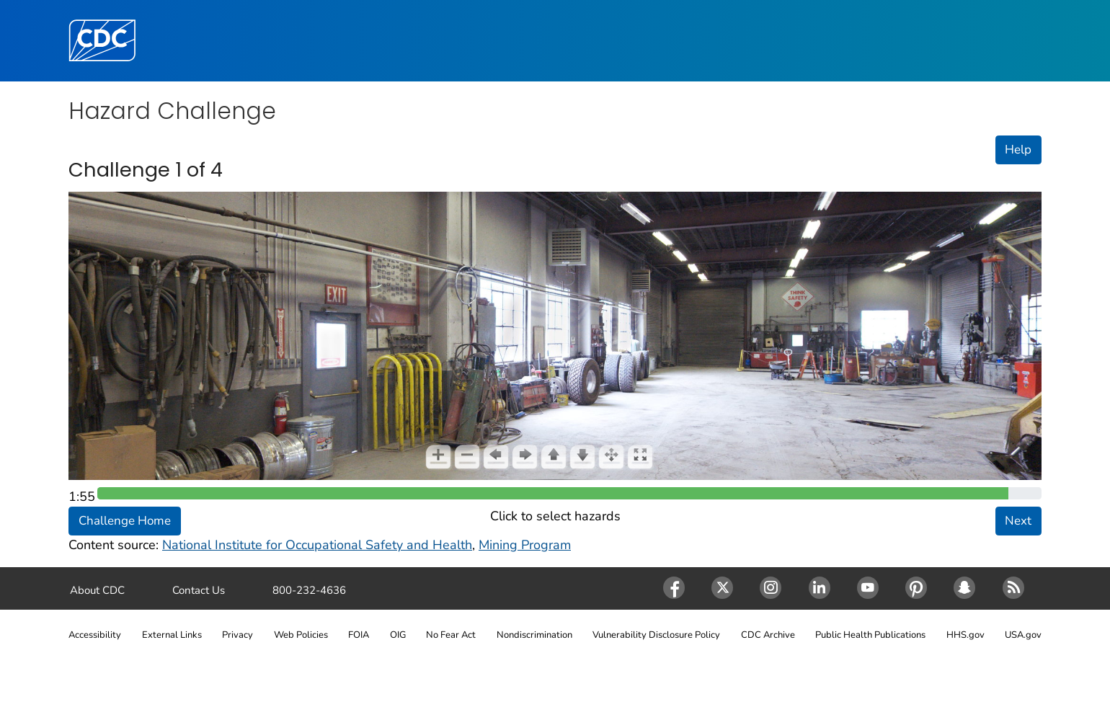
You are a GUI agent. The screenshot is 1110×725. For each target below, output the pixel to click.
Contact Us (198, 590)
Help (1018, 149)
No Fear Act (451, 634)
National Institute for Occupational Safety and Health (317, 544)
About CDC (97, 590)
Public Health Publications (870, 634)
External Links (172, 634)
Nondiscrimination (534, 634)
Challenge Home (125, 520)
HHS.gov (965, 634)
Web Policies (301, 634)
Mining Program (525, 544)
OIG (398, 634)
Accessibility (94, 634)
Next (1018, 520)
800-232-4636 (309, 590)
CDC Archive (768, 634)
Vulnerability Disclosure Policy (656, 634)
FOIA (358, 634)
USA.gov (1023, 634)
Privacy (237, 634)
